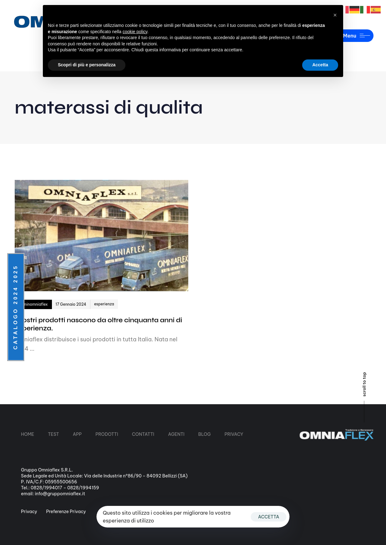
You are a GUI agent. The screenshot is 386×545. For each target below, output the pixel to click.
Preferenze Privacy (66, 511)
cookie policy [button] (135, 31)
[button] (335, 15)
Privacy (29, 511)
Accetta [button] (320, 64)
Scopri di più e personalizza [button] (86, 64)
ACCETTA (268, 517)
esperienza (104, 304)
